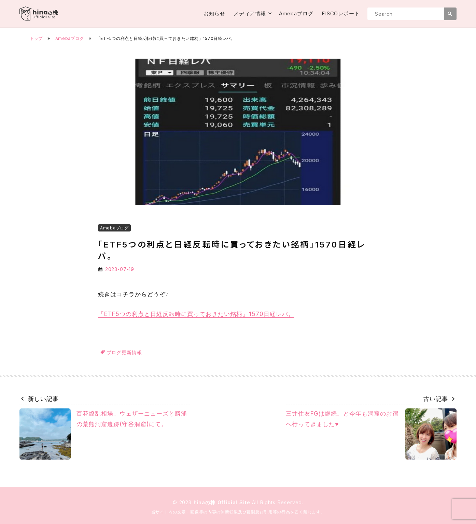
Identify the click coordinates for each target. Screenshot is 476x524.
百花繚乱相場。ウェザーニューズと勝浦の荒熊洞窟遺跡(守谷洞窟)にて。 (103, 434)
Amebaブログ (296, 13)
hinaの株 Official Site (223, 502)
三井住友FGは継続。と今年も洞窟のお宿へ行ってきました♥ (371, 434)
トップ (36, 38)
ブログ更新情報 (124, 352)
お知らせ (214, 13)
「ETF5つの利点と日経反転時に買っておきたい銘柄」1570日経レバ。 (196, 314)
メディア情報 (250, 13)
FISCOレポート (341, 13)
